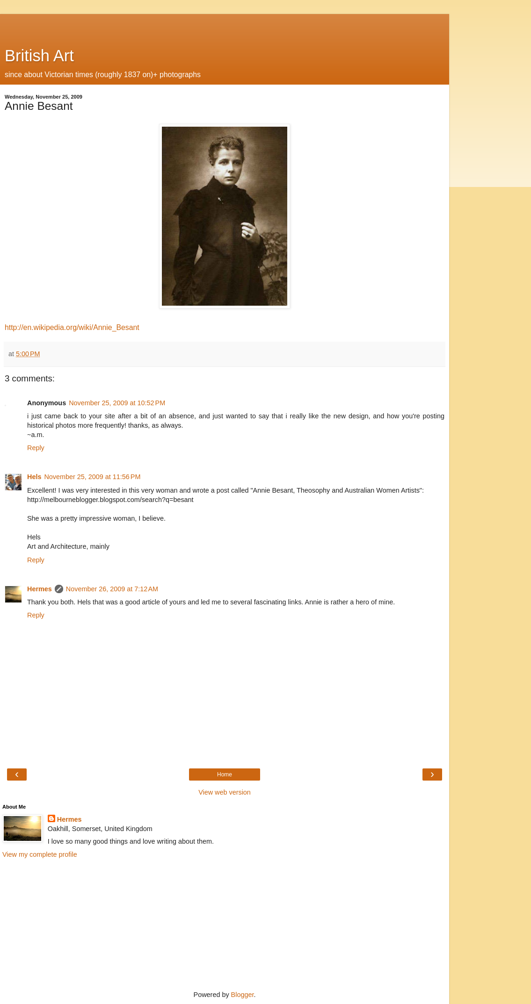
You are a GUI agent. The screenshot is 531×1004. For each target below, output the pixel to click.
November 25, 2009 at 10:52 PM (117, 403)
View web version (224, 792)
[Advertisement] (224, 25)
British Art (39, 56)
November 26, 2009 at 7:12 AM (112, 589)
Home (224, 774)
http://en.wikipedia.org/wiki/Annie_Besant (72, 327)
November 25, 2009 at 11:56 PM (92, 476)
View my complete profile (39, 854)
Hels (34, 476)
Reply (35, 448)
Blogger (242, 994)
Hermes (39, 589)
